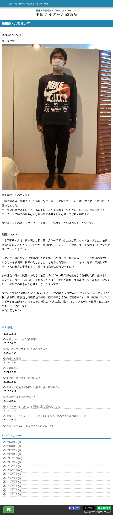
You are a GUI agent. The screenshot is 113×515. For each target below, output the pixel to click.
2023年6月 (13, 446)
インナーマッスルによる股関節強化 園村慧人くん (33, 406)
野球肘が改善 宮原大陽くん (21, 397)
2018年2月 (13, 474)
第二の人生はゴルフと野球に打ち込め (26, 349)
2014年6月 (13, 482)
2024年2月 (13, 442)
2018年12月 (14, 470)
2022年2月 (13, 454)
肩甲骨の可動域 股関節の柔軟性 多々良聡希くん (33, 387)
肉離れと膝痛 (13, 358)
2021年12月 (14, 458)
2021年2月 (13, 462)
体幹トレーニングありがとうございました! (29, 425)
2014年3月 (13, 486)
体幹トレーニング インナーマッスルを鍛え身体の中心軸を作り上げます (46, 416)
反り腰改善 (8, 40)
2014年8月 (13, 478)
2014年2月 (13, 490)
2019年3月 (13, 466)
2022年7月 (13, 450)
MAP (109, 512)
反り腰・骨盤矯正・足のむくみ (23, 377)
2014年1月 (13, 494)
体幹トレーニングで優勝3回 (21, 339)
